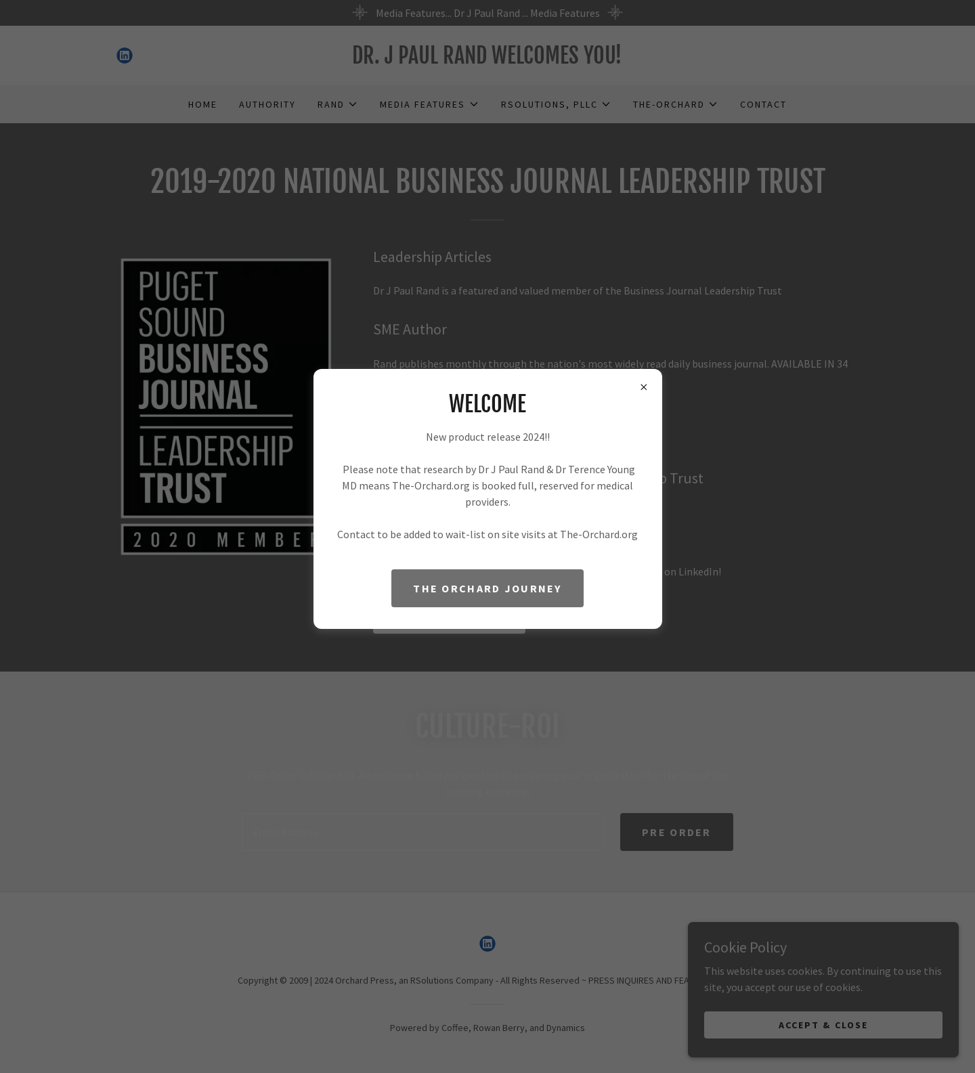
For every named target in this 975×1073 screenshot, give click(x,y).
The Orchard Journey (487, 588)
